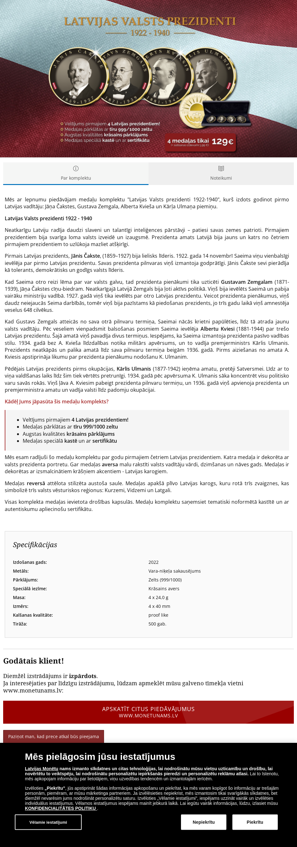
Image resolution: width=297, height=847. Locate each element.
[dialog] (148, 795)
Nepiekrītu (204, 822)
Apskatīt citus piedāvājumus (148, 712)
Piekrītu (255, 822)
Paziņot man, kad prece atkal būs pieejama (53, 736)
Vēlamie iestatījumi (48, 822)
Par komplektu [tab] (75, 173)
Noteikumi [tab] (221, 173)
